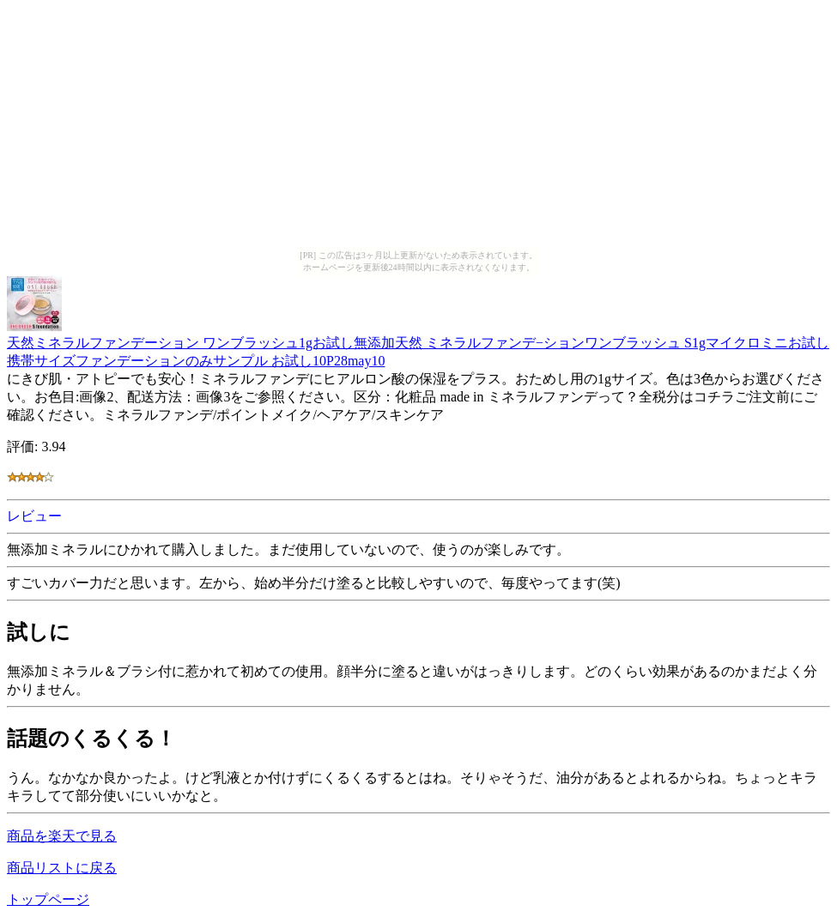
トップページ (48, 899)
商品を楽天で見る (62, 836)
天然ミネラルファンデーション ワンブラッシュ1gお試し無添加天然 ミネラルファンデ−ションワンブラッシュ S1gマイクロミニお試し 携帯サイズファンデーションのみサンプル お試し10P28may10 (418, 343)
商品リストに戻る (62, 867)
